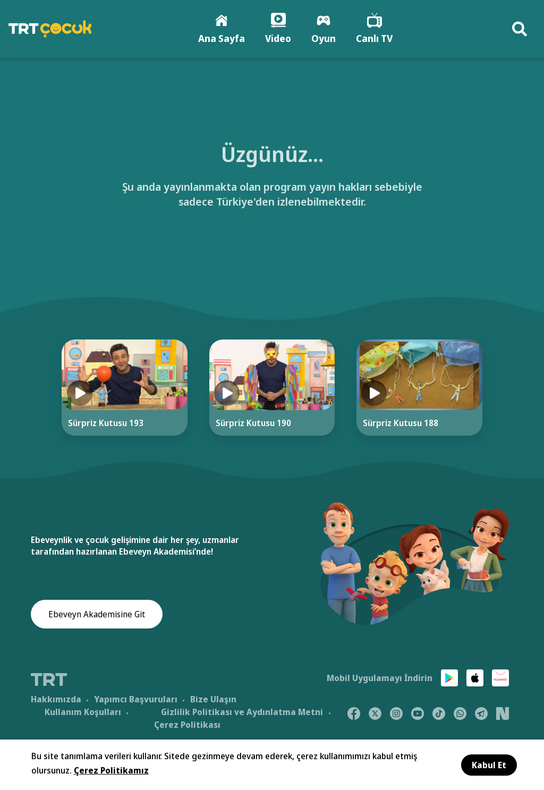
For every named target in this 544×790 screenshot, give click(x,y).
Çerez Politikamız (111, 770)
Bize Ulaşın (213, 699)
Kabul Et (489, 765)
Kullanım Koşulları (83, 712)
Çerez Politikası (187, 724)
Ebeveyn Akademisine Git (96, 614)
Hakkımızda (56, 699)
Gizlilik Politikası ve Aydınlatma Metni (242, 712)
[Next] (517, 397)
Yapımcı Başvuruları (135, 699)
